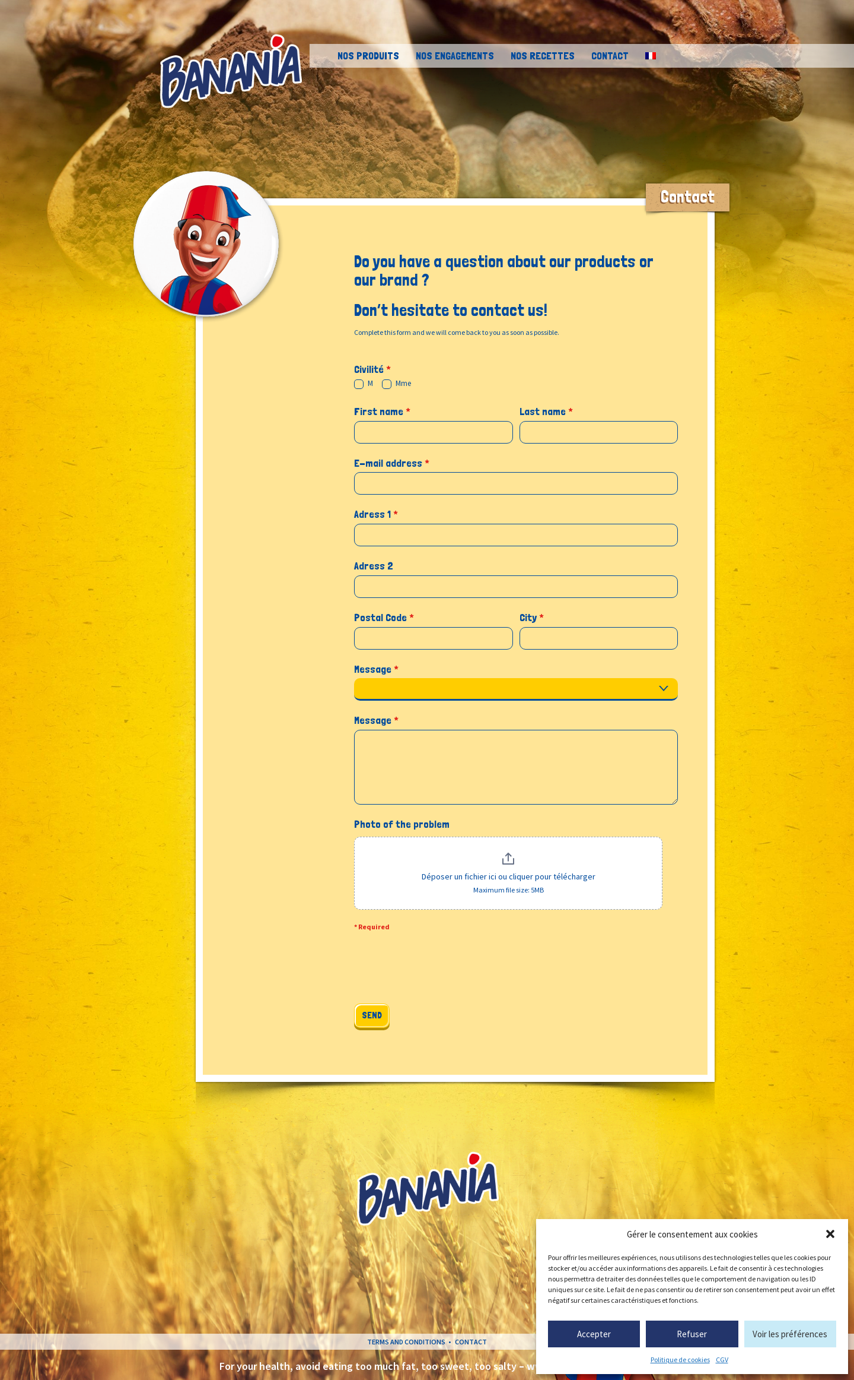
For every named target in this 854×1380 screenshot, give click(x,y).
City (532, 617)
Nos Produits (368, 55)
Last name (546, 411)
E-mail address (391, 463)
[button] (830, 1234)
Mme (396, 384)
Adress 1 (376, 514)
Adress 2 (373, 565)
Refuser (692, 1334)
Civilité (372, 369)
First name (382, 411)
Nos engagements (455, 55)
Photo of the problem (402, 824)
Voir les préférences (790, 1334)
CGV (722, 1359)
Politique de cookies (680, 1359)
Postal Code (384, 617)
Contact (610, 55)
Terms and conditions (406, 1341)
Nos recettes (543, 55)
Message (376, 669)
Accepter (594, 1334)
